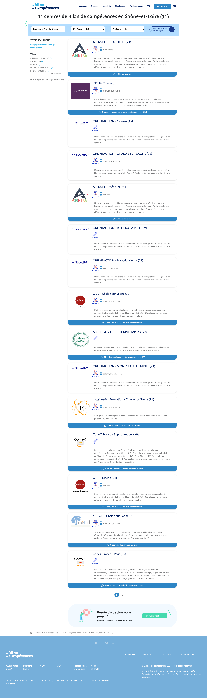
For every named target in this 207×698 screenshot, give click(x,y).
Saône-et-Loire (37, 48)
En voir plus (56, 74)
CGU (42, 666)
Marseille (10, 684)
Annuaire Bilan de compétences (46, 633)
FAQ (148, 6)
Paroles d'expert (136, 6)
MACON (35, 65)
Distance (94, 6)
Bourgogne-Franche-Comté (42, 45)
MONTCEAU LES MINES (41, 68)
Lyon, (50, 681)
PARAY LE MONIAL (39, 71)
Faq (194, 654)
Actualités (107, 6)
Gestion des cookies (100, 681)
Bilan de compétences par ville (71, 681)
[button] (95, 643)
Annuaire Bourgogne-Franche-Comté (74, 633)
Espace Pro (162, 7)
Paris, (45, 681)
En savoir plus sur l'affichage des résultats (47, 80)
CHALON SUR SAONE (41, 58)
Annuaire (83, 6)
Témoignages (120, 6)
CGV (59, 666)
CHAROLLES (36, 61)
